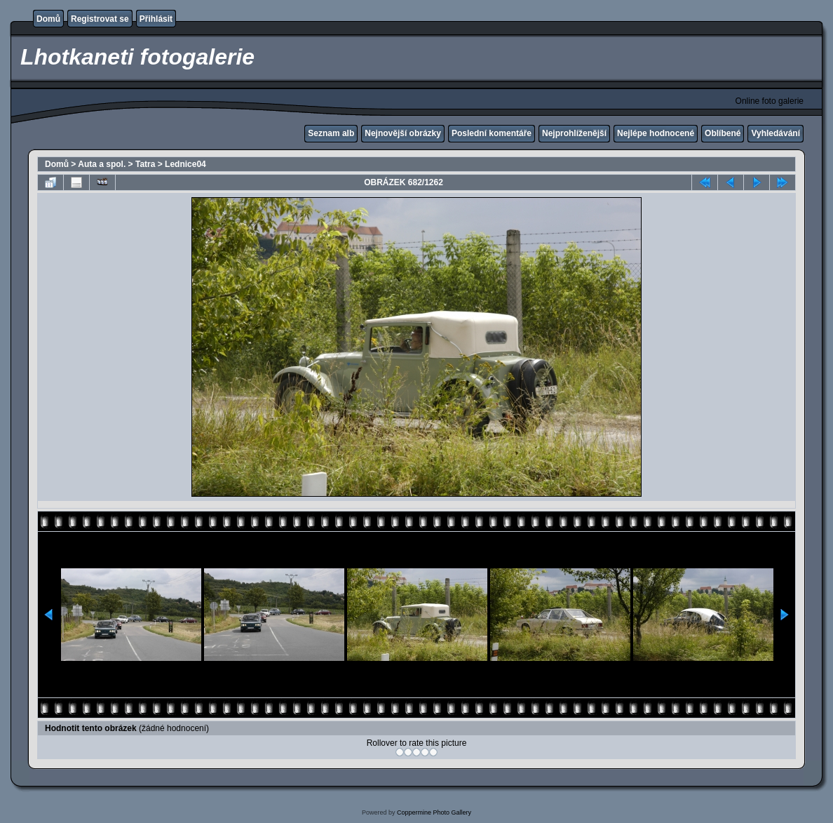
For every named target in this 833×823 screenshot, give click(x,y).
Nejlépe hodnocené (655, 133)
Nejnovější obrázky (403, 133)
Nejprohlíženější (574, 133)
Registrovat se (100, 19)
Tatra (145, 164)
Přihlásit (156, 19)
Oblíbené (722, 133)
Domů (48, 19)
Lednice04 (185, 164)
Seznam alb (331, 133)
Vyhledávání (775, 133)
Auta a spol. (102, 164)
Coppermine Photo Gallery (434, 812)
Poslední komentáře (491, 133)
